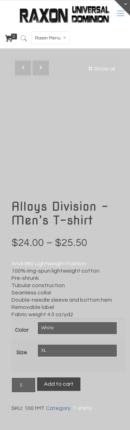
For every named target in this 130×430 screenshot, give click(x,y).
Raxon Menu (51, 38)
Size (21, 352)
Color (21, 330)
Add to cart (58, 384)
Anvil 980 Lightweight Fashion (48, 263)
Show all (101, 69)
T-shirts (82, 408)
